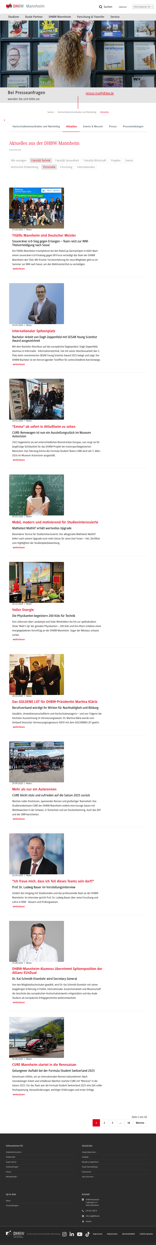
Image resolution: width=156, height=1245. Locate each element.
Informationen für (143, 6)
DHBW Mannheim (60, 17)
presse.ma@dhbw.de (100, 93)
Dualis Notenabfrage (90, 1167)
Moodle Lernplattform (90, 1162)
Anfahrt (88, 1221)
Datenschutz (112, 1234)
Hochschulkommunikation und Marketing (36, 126)
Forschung (66, 167)
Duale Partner (34, 17)
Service (115, 17)
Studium (13, 17)
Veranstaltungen (12, 1205)
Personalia (49, 167)
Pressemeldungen (133, 126)
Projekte (116, 160)
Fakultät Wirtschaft (95, 160)
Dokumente (86, 1172)
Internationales (86, 167)
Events (129, 160)
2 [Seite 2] (104, 1123)
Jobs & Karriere (88, 1177)
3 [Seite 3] (112, 1123)
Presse (113, 126)
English (123, 7)
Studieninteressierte (13, 1152)
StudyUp (85, 1157)
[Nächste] (140, 1123)
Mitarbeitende (11, 1177)
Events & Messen (93, 126)
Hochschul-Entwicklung (24, 167)
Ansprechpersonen (89, 1152)
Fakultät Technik (40, 160)
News (8, 1201)
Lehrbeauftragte (12, 1167)
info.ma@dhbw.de (92, 1216)
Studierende (10, 1157)
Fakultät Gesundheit (67, 160)
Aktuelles (71, 126)
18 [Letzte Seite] (129, 1123)
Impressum (97, 1234)
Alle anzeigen (19, 160)
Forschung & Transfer (90, 17)
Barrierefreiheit (128, 1234)
